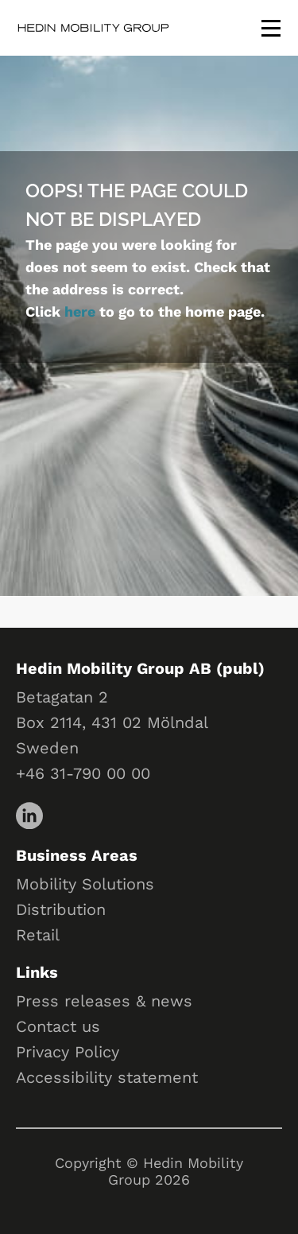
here (79, 311)
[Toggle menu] (271, 28)
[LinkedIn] (28, 814)
